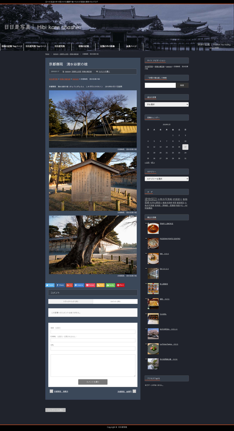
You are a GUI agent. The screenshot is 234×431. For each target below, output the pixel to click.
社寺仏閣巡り (156, 202)
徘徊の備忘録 (74, 54)
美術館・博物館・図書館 (165, 205)
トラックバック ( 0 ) (70, 301)
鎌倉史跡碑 (167, 203)
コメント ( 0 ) (115, 301)
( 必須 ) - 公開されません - (63, 336)
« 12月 (147, 162)
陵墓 (178, 205)
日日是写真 (122, 427)
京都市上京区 (64, 54)
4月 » (153, 162)
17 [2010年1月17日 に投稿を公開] (185, 147)
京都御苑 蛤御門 (125, 391)
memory (55, 54)
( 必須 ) (55, 328)
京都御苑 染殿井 (61, 391)
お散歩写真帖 (165, 199)
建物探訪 (151, 199)
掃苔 (174, 203)
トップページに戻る (55, 410)
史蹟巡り (177, 199)
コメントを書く (104, 71)
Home (47, 54)
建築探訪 (180, 203)
